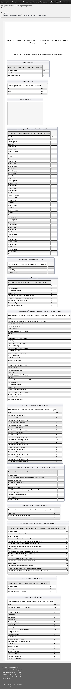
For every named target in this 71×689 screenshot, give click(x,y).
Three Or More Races (38, 15)
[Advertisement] (38, 30)
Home (6, 15)
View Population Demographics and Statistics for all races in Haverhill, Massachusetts (38, 54)
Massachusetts (15, 15)
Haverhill (26, 15)
